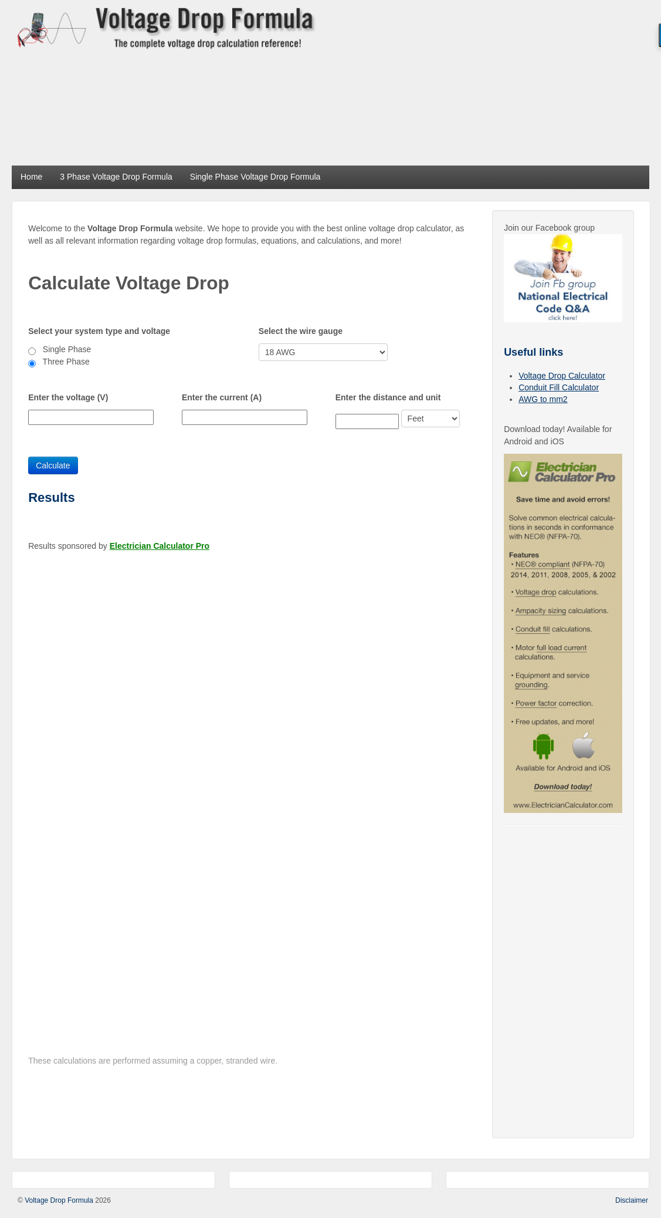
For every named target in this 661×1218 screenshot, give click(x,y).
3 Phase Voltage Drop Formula (116, 176)
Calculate (53, 465)
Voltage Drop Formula (59, 1200)
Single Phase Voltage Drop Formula (255, 176)
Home (31, 176)
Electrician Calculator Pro (159, 546)
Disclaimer (631, 1200)
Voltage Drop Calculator (561, 375)
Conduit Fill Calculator (558, 387)
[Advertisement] (493, 82)
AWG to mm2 (543, 399)
